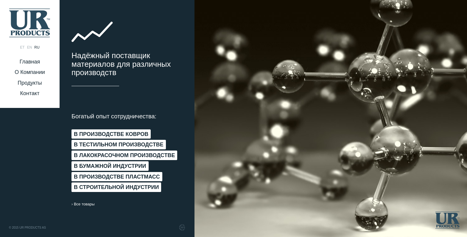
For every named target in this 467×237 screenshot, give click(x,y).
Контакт (30, 93)
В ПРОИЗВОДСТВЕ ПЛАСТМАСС (117, 177)
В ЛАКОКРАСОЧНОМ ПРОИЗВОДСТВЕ (124, 155)
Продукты (30, 83)
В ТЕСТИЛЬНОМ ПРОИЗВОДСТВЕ (119, 145)
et (22, 47)
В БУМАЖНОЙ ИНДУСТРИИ (110, 166)
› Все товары (83, 204)
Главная (30, 62)
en (29, 47)
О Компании (30, 72)
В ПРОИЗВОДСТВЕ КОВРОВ (111, 134)
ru (36, 47)
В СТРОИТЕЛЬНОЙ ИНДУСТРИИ (116, 187)
